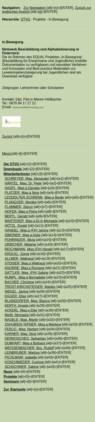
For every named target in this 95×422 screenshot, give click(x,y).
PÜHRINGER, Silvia (20, 240)
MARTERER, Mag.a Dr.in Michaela (31, 221)
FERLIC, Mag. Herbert (21, 329)
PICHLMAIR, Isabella (21, 357)
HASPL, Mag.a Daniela (22, 188)
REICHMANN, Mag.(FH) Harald (28, 249)
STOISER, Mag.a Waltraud (25, 263)
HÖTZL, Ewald (16, 225)
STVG (25, 19)
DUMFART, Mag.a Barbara (25, 343)
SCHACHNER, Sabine (22, 367)
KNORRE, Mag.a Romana (24, 268)
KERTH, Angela (16, 305)
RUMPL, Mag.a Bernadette (25, 277)
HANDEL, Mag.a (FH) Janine (26, 230)
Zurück (7, 136)
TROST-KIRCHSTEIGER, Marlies (30, 287)
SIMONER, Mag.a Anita (22, 235)
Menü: (6, 153)
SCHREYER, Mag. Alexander (27, 178)
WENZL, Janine (16, 291)
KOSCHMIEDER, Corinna (24, 362)
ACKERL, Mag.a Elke (21, 310)
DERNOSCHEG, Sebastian (25, 338)
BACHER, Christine (19, 282)
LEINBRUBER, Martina (22, 352)
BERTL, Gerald (16, 216)
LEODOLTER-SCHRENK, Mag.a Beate (34, 197)
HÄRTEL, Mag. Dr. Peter (23, 183)
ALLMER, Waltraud (19, 258)
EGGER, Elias (15, 296)
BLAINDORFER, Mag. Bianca (27, 301)
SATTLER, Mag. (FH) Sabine (26, 272)
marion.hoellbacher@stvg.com (28, 107)
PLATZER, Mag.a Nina (22, 193)
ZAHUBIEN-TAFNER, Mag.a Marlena (33, 324)
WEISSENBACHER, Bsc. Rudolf (29, 348)
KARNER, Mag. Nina (20, 334)
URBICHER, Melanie (20, 244)
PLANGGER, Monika (20, 202)
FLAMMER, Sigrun (19, 207)
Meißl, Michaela (16, 315)
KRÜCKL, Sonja (17, 254)
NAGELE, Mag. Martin (21, 320)
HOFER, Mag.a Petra (21, 211)
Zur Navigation (34, 8)
